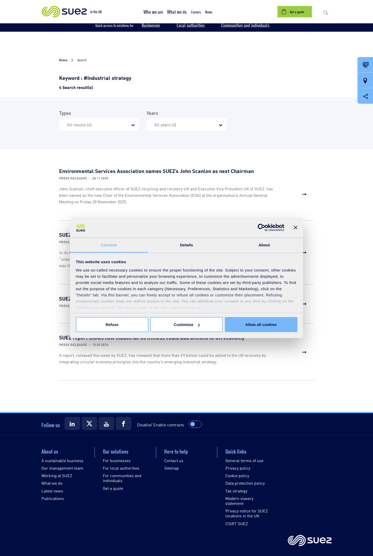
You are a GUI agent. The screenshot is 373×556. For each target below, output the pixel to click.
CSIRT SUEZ (236, 523)
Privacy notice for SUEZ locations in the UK (246, 513)
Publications (52, 498)
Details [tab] (186, 244)
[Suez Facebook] (123, 423)
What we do (51, 483)
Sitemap (171, 468)
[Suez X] (89, 423)
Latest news (52, 491)
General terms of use (244, 460)
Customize (187, 324)
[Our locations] (365, 81)
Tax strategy (236, 491)
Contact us (173, 460)
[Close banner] (295, 228)
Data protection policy (245, 483)
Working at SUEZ (56, 475)
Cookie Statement (221, 307)
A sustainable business (62, 460)
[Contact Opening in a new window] (365, 65)
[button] (153, 11)
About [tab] (264, 244)
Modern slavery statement (239, 501)
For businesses (117, 460)
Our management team (62, 468)
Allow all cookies (261, 324)
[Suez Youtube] (106, 423)
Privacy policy (237, 468)
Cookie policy (237, 475)
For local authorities (121, 468)
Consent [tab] (109, 244)
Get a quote (113, 488)
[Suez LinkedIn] (72, 423)
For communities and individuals (122, 478)
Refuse (111, 324)
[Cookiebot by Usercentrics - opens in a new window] (261, 228)
